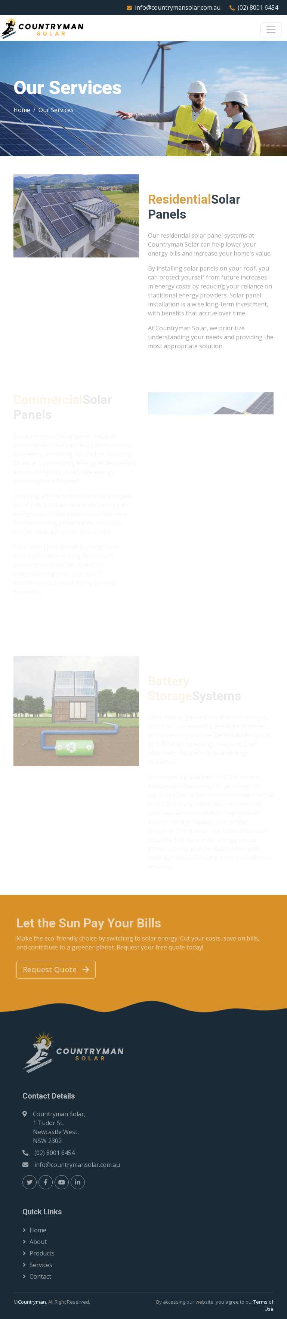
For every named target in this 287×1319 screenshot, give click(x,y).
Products (42, 1253)
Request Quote (56, 969)
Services (41, 1265)
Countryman (32, 1301)
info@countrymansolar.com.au (177, 7)
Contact (40, 1276)
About (38, 1242)
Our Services (56, 110)
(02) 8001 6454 (258, 7)
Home (21, 110)
